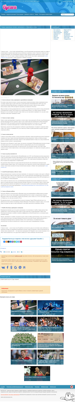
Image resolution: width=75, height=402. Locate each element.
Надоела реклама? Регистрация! (14, 14)
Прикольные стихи (68, 36)
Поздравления (67, 39)
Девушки (66, 32)
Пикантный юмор (57, 32)
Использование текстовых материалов (10, 394)
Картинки (55, 35)
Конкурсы (55, 39)
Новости (4, 248)
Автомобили (67, 35)
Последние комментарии (45, 14)
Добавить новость (29, 14)
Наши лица (56, 37)
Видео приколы (67, 29)
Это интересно (57, 31)
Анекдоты (66, 31)
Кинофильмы (67, 33)
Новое (36, 14)
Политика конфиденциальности (15, 386)
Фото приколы (56, 29)
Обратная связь (70, 1)
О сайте (3, 386)
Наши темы (66, 37)
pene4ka (14, 251)
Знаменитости (56, 33)
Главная (3, 14)
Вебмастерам (44, 386)
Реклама (64, 1)
